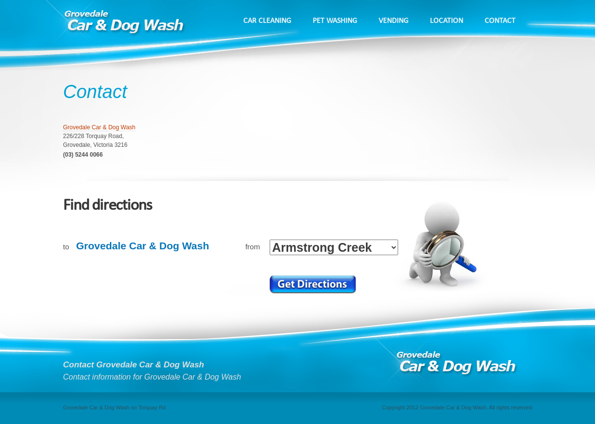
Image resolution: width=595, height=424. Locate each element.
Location (446, 21)
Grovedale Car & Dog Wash (99, 127)
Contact (500, 21)
